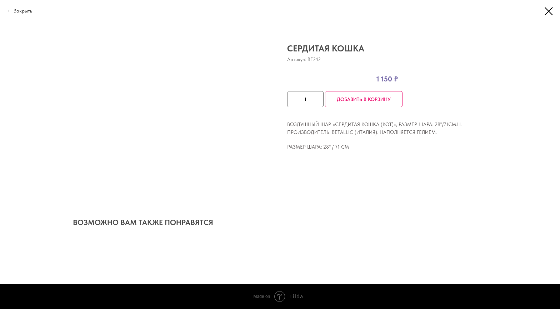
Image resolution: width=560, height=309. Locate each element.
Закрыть (23, 11)
